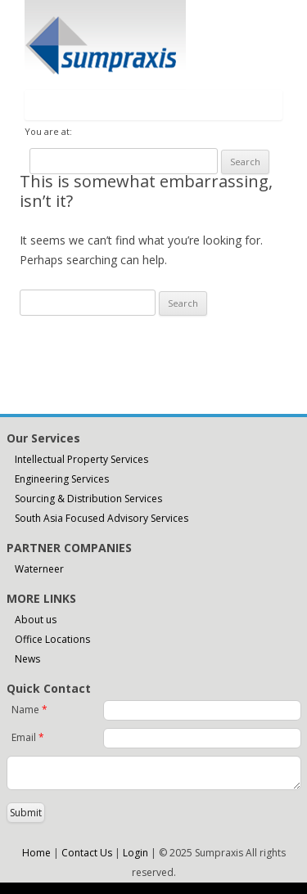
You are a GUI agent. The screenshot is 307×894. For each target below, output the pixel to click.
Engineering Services (62, 479)
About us (35, 620)
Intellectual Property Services (81, 459)
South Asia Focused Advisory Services (101, 518)
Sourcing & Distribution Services (88, 498)
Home (36, 853)
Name (29, 710)
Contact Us (86, 853)
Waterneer (39, 569)
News (27, 659)
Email (27, 737)
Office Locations (52, 639)
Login (135, 853)
